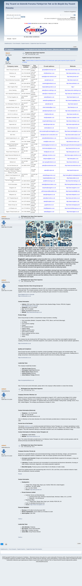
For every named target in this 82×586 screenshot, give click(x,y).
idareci (8, 53)
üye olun (19, 15)
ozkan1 (3, 216)
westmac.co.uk (28, 426)
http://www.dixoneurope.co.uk (34, 312)
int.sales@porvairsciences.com (37, 503)
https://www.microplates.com (37, 504)
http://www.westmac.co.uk (33, 436)
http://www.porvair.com (36, 489)
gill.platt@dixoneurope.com (32, 310)
